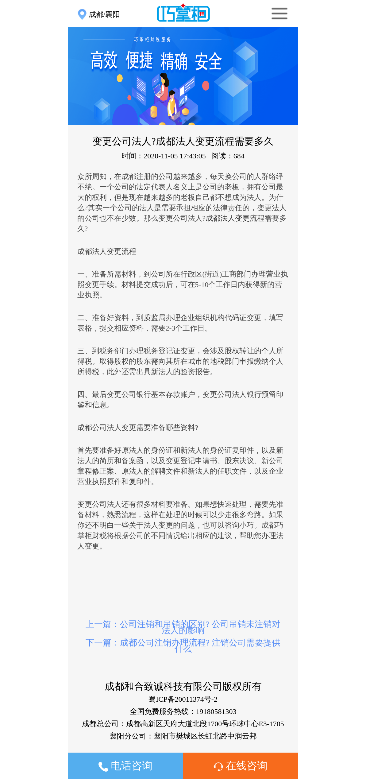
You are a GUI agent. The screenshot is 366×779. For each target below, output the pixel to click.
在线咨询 (241, 765)
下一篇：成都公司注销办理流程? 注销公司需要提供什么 (183, 645)
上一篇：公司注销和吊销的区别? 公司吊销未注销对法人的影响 (183, 627)
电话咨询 (125, 766)
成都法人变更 (228, 218)
